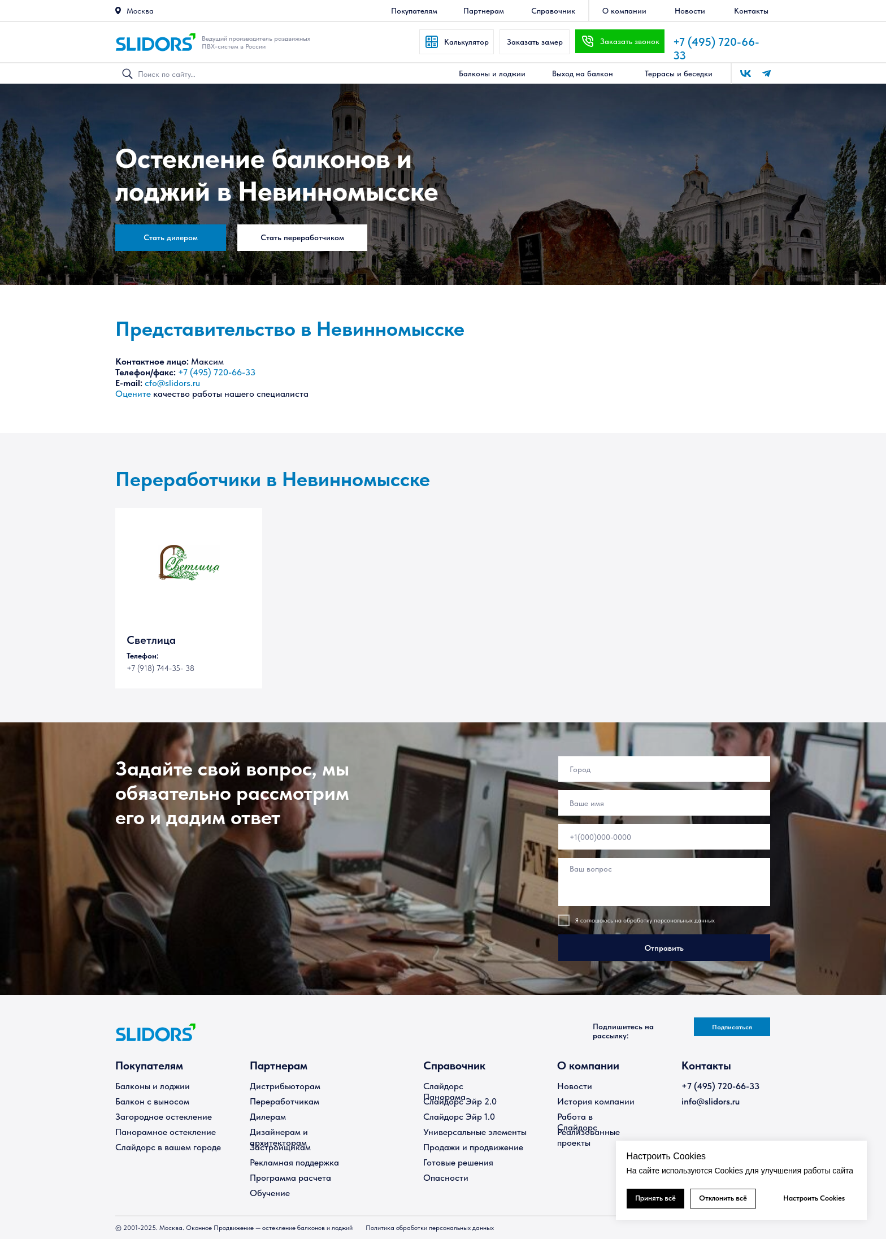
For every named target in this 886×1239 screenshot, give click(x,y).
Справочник (454, 1065)
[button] (118, 10)
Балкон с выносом (152, 1101)
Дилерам (268, 1116)
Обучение (270, 1193)
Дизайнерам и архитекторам (279, 1137)
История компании (596, 1101)
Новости (574, 1086)
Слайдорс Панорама (444, 1091)
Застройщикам (280, 1147)
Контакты (706, 1065)
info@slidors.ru (710, 1101)
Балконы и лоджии (152, 1086)
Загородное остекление (163, 1116)
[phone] (664, 837)
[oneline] (664, 769)
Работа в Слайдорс (577, 1122)
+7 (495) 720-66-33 (216, 372)
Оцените (133, 393)
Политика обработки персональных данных (430, 1228)
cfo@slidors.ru (172, 383)
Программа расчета (290, 1177)
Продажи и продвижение (473, 1147)
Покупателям (149, 1065)
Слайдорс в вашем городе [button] (168, 1147)
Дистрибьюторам (285, 1086)
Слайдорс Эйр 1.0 (459, 1116)
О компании (588, 1065)
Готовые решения (458, 1162)
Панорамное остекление (165, 1132)
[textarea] (664, 882)
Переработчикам (284, 1101)
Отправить (664, 947)
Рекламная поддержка (294, 1162)
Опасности (445, 1177)
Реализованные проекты (588, 1137)
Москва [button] (140, 10)
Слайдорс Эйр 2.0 (460, 1101)
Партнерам (278, 1065)
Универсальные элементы (475, 1132)
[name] (664, 803)
